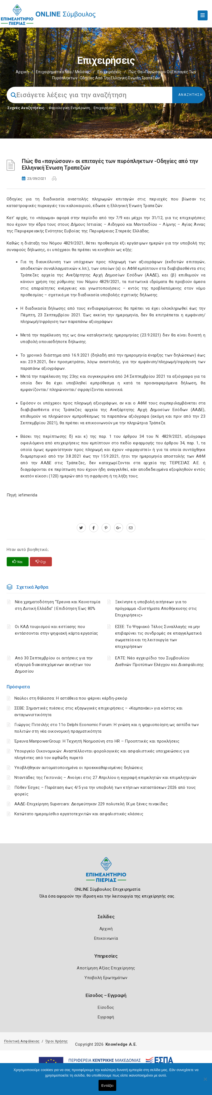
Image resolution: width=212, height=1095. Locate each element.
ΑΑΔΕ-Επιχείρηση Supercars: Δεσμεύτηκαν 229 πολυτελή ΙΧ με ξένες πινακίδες (91, 803)
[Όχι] (205, 1081)
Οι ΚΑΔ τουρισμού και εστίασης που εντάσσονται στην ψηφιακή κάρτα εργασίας (56, 630)
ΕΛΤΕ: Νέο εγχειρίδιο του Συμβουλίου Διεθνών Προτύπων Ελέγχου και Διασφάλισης (159, 661)
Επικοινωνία (106, 938)
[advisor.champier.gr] (131, 527)
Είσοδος (106, 1007)
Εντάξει (107, 1085)
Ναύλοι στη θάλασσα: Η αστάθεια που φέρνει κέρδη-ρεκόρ (70, 698)
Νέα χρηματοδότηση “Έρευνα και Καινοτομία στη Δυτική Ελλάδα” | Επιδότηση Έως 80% (57, 605)
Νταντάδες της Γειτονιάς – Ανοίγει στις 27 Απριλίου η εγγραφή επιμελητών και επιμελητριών (105, 777)
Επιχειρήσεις (109, 72)
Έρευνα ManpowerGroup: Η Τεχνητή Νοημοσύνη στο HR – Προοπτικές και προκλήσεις (97, 741)
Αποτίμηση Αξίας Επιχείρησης (106, 968)
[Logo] (106, 873)
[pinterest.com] (106, 527)
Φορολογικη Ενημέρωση (69, 108)
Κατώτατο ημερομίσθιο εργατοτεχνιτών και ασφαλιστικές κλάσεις (78, 813)
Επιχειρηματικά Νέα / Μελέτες (63, 72)
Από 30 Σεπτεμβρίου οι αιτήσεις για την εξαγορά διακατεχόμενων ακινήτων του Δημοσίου (53, 665)
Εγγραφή (106, 1017)
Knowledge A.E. (121, 1044)
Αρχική (22, 72)
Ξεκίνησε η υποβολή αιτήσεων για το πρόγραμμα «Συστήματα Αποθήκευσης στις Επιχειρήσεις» (156, 608)
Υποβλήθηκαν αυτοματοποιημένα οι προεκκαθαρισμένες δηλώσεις (78, 767)
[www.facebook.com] (94, 527)
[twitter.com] (81, 527)
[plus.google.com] (118, 527)
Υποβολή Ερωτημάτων (105, 977)
